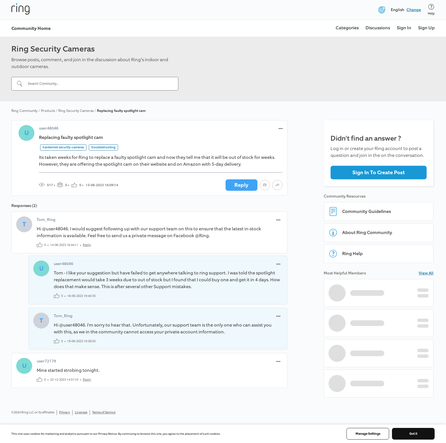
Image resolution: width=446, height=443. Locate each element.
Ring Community (24, 110)
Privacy (64, 412)
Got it (413, 434)
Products (48, 110)
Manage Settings (368, 434)
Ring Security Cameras (76, 110)
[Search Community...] (98, 84)
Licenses (81, 412)
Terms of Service (103, 412)
